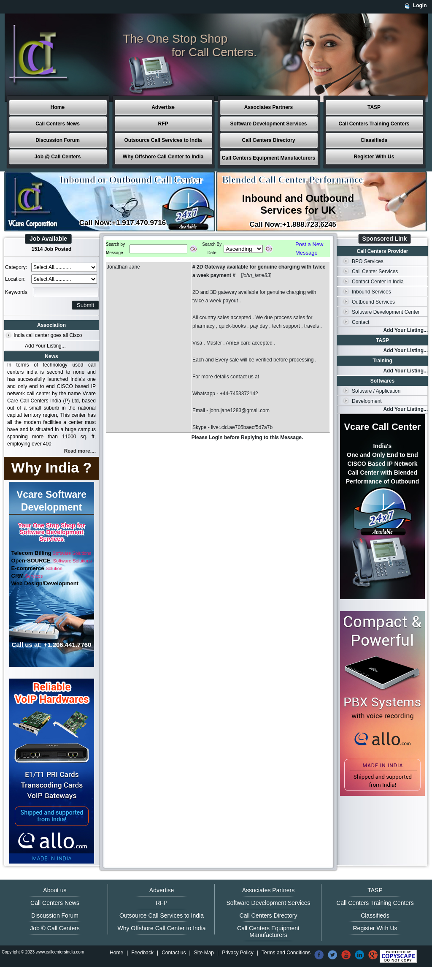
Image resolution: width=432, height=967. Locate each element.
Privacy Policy (238, 953)
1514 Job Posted (52, 249)
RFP (163, 124)
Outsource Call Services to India (163, 140)
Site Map (204, 953)
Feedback (142, 953)
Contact (360, 322)
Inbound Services (371, 292)
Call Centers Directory (268, 140)
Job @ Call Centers (58, 157)
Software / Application (376, 391)
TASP (374, 107)
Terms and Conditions (286, 953)
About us (54, 890)
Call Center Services (375, 271)
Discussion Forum (57, 140)
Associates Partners (268, 107)
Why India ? (51, 467)
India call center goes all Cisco (48, 335)
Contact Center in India (378, 282)
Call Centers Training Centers (373, 124)
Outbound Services (373, 302)
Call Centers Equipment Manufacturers (268, 158)
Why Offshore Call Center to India (163, 157)
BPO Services (367, 261)
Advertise (163, 107)
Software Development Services (268, 124)
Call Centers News (57, 124)
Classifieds (374, 140)
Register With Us (374, 157)
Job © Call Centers (55, 928)
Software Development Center (386, 312)
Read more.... (80, 451)
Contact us (174, 953)
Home (58, 107)
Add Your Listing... (45, 346)
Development (367, 401)
